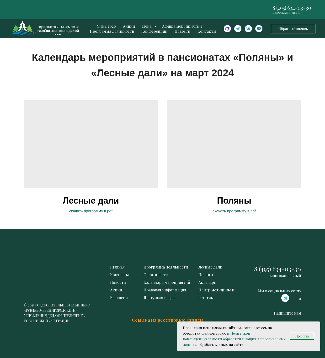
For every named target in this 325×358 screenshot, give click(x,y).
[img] (234, 144)
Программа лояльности (112, 31)
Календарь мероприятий (167, 282)
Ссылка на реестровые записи (167, 320)
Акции (129, 26)
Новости (182, 31)
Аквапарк (207, 282)
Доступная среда (159, 297)
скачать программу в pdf (90, 211)
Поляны (234, 200)
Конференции (154, 31)
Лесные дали (91, 200)
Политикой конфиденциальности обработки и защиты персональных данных (234, 339)
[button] (293, 28)
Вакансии (119, 297)
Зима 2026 (106, 26)
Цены (148, 26)
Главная (117, 266)
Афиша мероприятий (182, 26)
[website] (227, 28)
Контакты (206, 31)
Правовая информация (165, 289)
